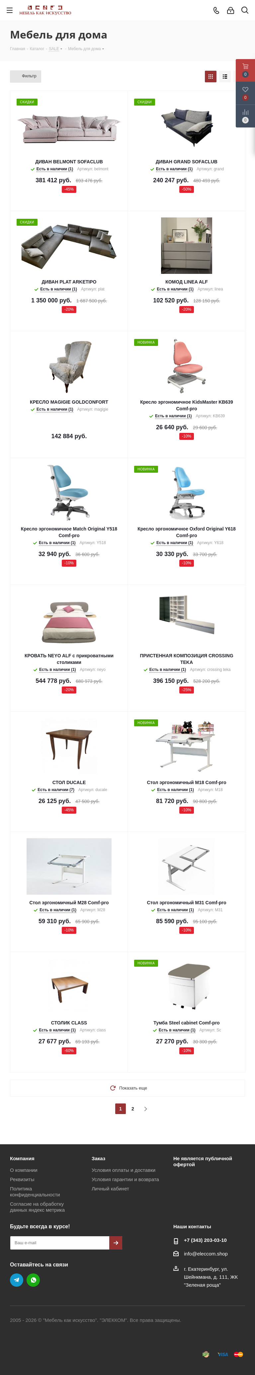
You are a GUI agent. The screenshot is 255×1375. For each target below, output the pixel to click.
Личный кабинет (110, 1188)
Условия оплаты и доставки (123, 1170)
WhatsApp (33, 1280)
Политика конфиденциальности (35, 1191)
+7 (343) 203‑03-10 (205, 1240)
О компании (24, 1170)
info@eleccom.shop (206, 1253)
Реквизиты (22, 1179)
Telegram (16, 1280)
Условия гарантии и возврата (125, 1179)
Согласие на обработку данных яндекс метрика (37, 1207)
